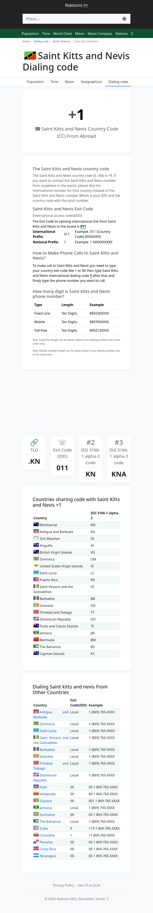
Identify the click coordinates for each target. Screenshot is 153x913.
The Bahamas (47, 821)
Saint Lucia (45, 731)
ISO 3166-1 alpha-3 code (119, 451)
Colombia (44, 835)
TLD (34, 445)
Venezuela (44, 794)
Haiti (40, 787)
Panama (42, 842)
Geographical (91, 81)
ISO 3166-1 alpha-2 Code (91, 451)
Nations (121, 33)
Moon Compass (100, 33)
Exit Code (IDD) (62, 448)
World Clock (62, 33)
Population (30, 33)
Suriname (44, 814)
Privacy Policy (63, 885)
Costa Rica (44, 849)
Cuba (40, 828)
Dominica (44, 724)
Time (46, 33)
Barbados (44, 749)
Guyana (42, 801)
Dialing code (118, 81)
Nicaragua (44, 856)
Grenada (43, 756)
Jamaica (42, 807)
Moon (79, 33)
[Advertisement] (76, 404)
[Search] (71, 19)
